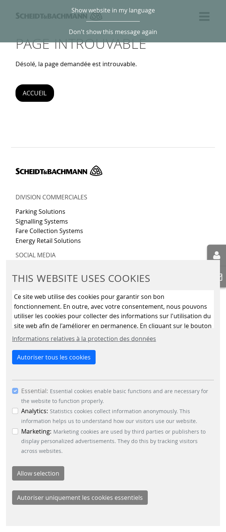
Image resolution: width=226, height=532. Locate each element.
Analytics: (34, 411)
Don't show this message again (113, 32)
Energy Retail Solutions (48, 240)
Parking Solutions (40, 211)
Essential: (34, 391)
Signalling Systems (41, 221)
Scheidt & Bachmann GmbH (58, 171)
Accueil (34, 93)
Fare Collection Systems (49, 231)
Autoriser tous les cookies (54, 357)
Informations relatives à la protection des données (84, 338)
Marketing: (36, 431)
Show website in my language (113, 10)
